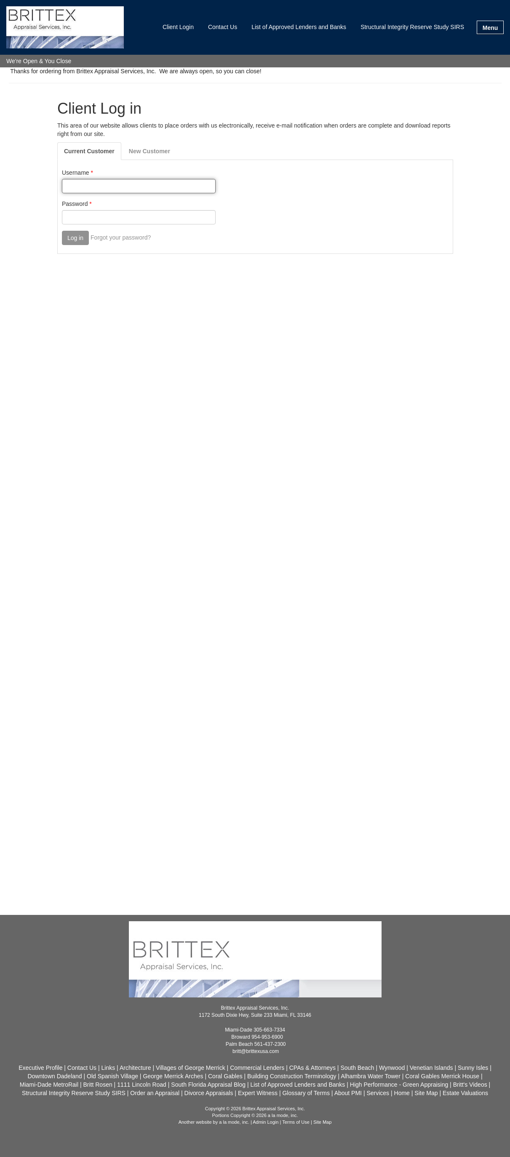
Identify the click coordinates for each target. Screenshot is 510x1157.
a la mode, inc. (234, 1122)
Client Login (178, 27)
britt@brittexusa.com (255, 1051)
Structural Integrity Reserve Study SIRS (412, 27)
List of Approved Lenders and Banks (298, 27)
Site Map (322, 1122)
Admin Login (265, 1122)
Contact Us (222, 27)
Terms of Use (296, 1122)
